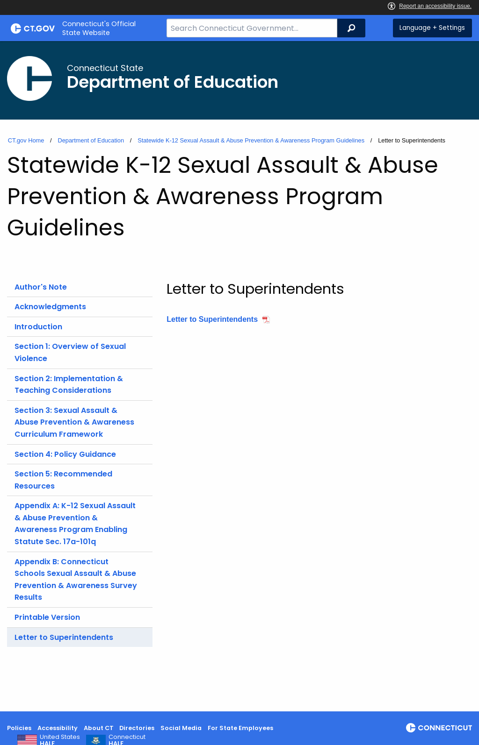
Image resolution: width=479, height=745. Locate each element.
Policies (19, 728)
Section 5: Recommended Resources (63, 479)
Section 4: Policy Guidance (65, 454)
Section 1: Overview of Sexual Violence (70, 352)
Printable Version (47, 617)
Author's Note (41, 287)
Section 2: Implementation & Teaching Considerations (69, 384)
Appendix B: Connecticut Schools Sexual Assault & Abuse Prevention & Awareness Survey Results (76, 579)
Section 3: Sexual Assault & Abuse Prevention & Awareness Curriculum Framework (74, 422)
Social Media (181, 728)
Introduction (38, 326)
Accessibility (57, 728)
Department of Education (91, 140)
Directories (136, 728)
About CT (99, 728)
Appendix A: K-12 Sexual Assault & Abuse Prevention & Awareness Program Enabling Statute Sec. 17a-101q (75, 523)
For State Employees (240, 728)
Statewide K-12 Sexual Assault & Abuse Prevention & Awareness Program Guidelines (251, 140)
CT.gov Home (26, 140)
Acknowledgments (50, 306)
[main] (239, 376)
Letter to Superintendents (64, 637)
